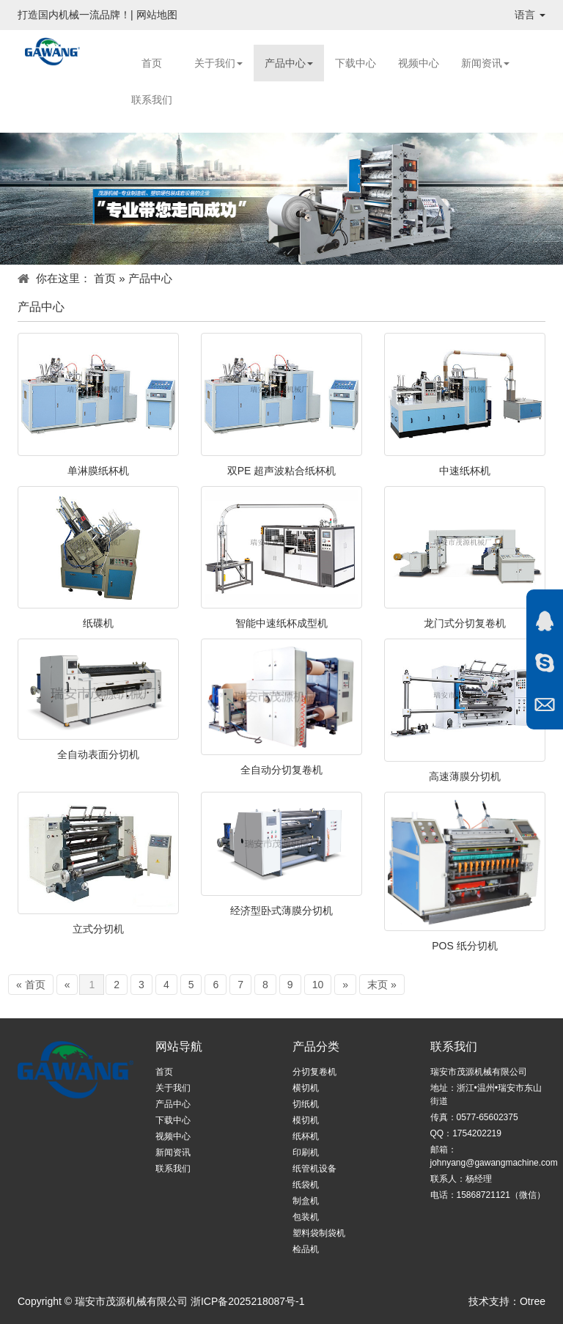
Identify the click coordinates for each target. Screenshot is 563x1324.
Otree (532, 1301)
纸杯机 (305, 1136)
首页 (151, 63)
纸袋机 (305, 1185)
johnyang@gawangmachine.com (494, 1163)
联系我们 (151, 100)
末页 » (382, 984)
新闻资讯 (485, 63)
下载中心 (355, 63)
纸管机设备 (314, 1168)
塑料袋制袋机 (318, 1233)
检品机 (305, 1249)
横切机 (305, 1088)
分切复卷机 (314, 1072)
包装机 (305, 1217)
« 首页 (30, 984)
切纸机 (305, 1104)
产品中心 (289, 63)
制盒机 (305, 1201)
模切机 (305, 1120)
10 (318, 984)
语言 (530, 15)
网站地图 (156, 15)
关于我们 (218, 63)
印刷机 (305, 1152)
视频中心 (418, 63)
